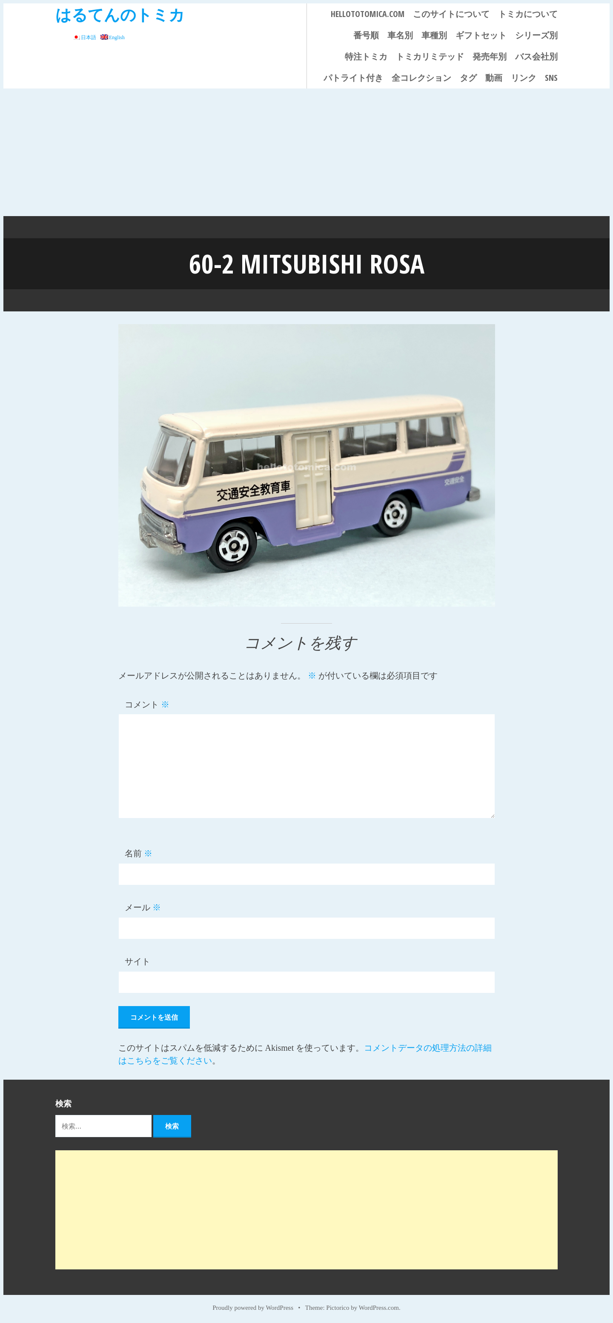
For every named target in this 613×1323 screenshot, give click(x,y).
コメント (147, 704)
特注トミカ (366, 56)
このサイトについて (451, 14)
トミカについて (528, 14)
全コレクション (421, 77)
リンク (523, 77)
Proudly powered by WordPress (252, 1306)
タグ (468, 77)
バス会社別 (536, 56)
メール (143, 907)
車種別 (434, 35)
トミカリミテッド (430, 56)
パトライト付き (353, 77)
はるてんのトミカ (120, 14)
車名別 (400, 35)
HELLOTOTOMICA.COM (367, 14)
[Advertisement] (306, 152)
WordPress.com (379, 1306)
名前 (138, 853)
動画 (493, 77)
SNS (551, 77)
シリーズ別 (536, 35)
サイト (137, 961)
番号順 (366, 35)
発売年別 (490, 56)
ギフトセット (481, 35)
